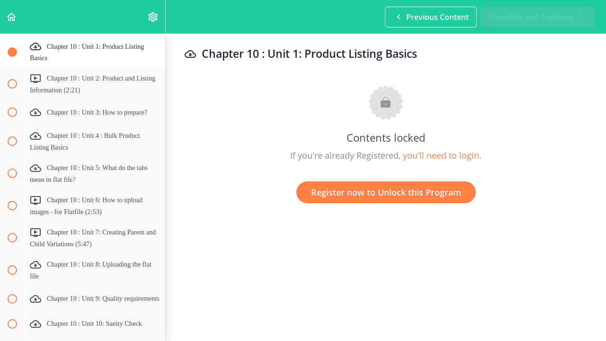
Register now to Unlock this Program (386, 192)
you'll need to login (441, 155)
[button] (12, 17)
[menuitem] (153, 17)
